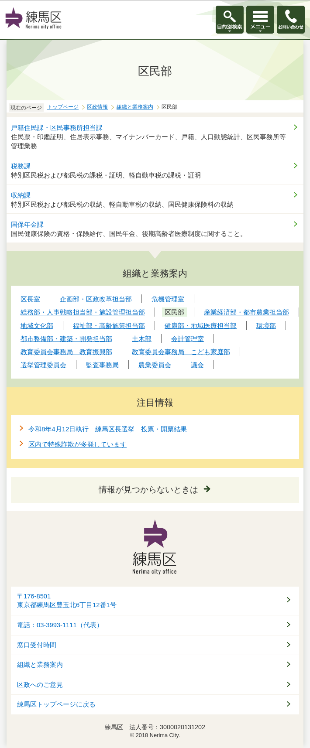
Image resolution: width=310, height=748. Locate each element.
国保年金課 (27, 224)
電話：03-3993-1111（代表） (60, 625)
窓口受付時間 (36, 645)
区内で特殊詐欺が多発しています (77, 444)
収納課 (21, 195)
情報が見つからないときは (148, 489)
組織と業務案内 (135, 107)
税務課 (21, 166)
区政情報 (97, 107)
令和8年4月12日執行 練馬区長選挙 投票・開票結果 (107, 429)
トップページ (63, 107)
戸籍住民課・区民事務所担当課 (57, 127)
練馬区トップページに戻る (56, 704)
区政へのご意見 (40, 684)
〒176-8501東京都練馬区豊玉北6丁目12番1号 (67, 601)
